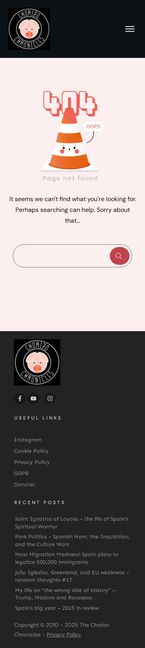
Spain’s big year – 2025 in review (57, 608)
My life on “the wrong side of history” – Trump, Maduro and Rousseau (65, 594)
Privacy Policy (64, 634)
